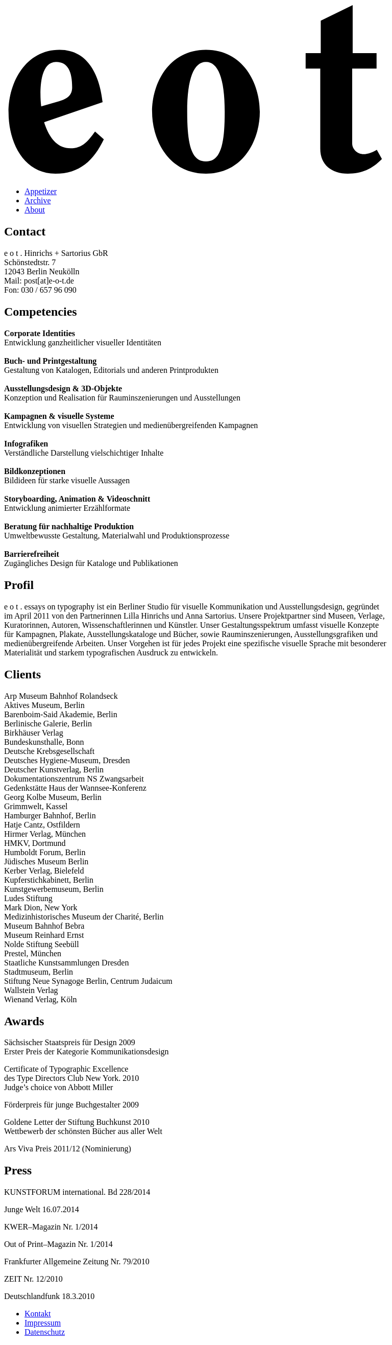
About (34, 209)
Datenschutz (44, 1332)
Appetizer (40, 191)
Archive (37, 200)
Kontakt (37, 1313)
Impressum (42, 1322)
